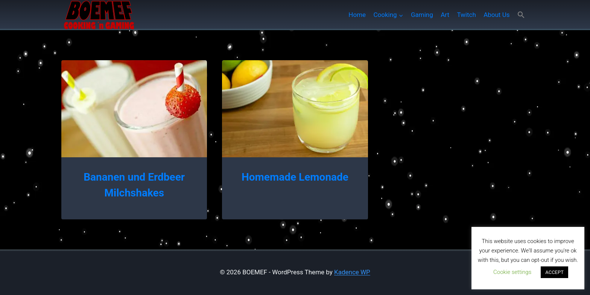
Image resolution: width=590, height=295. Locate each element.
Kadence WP (352, 272)
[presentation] (134, 108)
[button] (521, 15)
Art (445, 14)
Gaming (422, 14)
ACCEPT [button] (554, 272)
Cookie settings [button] (512, 272)
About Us (496, 14)
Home (357, 14)
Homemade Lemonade (295, 177)
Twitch (466, 14)
